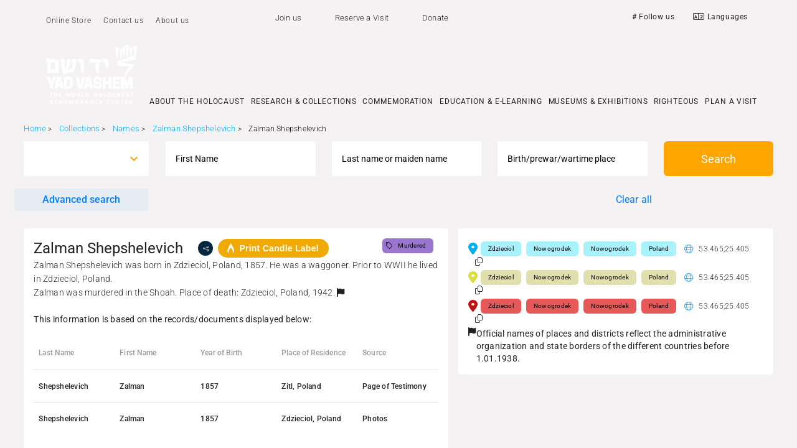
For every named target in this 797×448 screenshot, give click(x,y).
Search (718, 159)
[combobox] (75, 158)
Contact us (123, 20)
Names (126, 128)
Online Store (68, 20)
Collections (79, 128)
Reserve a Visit (362, 17)
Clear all (634, 199)
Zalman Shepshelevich (194, 128)
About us (172, 20)
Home (35, 128)
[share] (205, 248)
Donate (435, 17)
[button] (340, 292)
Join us (288, 17)
